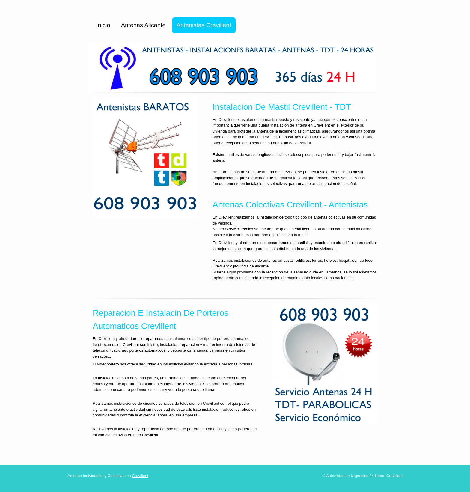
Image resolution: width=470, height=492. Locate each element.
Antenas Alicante (143, 25)
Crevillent (140, 475)
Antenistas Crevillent (204, 25)
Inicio (103, 25)
